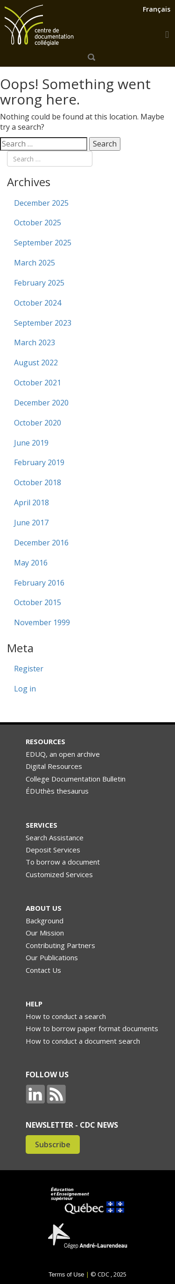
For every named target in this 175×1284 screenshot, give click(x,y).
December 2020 (41, 403)
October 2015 (37, 602)
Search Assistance (55, 837)
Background (44, 920)
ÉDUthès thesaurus (57, 791)
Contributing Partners (60, 945)
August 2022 (36, 362)
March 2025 (34, 263)
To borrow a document (63, 861)
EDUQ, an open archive (63, 754)
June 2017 (31, 522)
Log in (25, 689)
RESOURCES (45, 741)
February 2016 (39, 583)
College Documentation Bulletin (76, 778)
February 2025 (39, 283)
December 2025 (41, 203)
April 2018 (31, 502)
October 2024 (37, 303)
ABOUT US (44, 908)
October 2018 (37, 482)
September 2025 (42, 242)
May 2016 (31, 563)
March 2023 (34, 342)
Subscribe (52, 1144)
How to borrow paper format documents (92, 1028)
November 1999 (42, 622)
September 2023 (42, 323)
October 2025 (37, 222)
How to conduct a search (66, 1016)
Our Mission (45, 932)
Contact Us (43, 970)
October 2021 (37, 382)
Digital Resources (54, 766)
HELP (34, 1003)
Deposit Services (53, 849)
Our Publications (52, 957)
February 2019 (39, 462)
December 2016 (41, 542)
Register (28, 668)
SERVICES (41, 825)
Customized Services (59, 874)
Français (156, 9)
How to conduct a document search (83, 1041)
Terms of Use (66, 1274)
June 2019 (31, 443)
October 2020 (37, 423)
